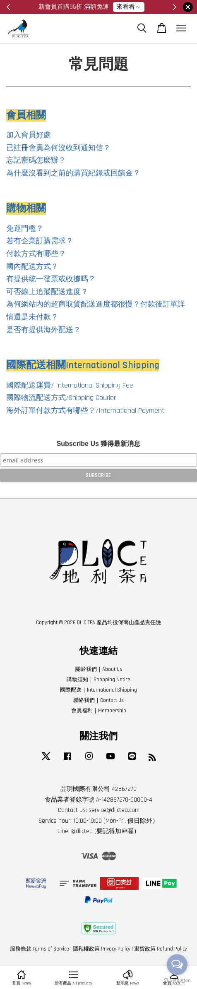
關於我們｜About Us (98, 669)
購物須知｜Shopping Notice (98, 679)
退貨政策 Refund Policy (160, 949)
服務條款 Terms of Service (39, 949)
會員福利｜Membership (98, 710)
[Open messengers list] (177, 964)
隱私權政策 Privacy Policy (101, 949)
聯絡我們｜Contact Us (98, 700)
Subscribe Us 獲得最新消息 (99, 443)
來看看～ (128, 7)
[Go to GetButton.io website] (177, 980)
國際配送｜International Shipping (98, 690)
